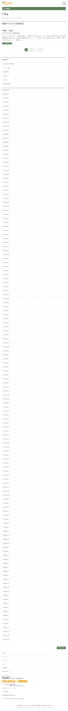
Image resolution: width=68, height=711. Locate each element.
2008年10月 (6, 591)
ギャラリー (5, 660)
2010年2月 (6, 527)
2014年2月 (6, 334)
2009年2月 (6, 575)
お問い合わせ (5, 671)
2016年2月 (6, 238)
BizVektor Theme (34, 707)
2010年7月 (6, 507)
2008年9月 (6, 595)
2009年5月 (6, 563)
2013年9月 (6, 355)
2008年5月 (6, 611)
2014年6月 (6, 318)
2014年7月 (6, 314)
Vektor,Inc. (43, 707)
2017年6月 (6, 186)
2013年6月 (6, 367)
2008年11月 (6, 587)
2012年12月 (6, 391)
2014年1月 (6, 338)
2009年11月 (6, 539)
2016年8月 (6, 214)
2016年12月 (6, 202)
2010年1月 (6, 531)
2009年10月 (6, 543)
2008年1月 (6, 627)
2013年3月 (6, 379)
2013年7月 (6, 363)
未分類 (5, 80)
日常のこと (6, 76)
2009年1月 (6, 579)
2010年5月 (6, 515)
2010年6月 (6, 511)
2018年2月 (6, 158)
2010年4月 (6, 519)
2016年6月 (6, 222)
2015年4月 (6, 278)
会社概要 (4, 667)
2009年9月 (6, 547)
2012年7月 (6, 411)
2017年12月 (6, 166)
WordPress (25, 707)
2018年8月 (6, 134)
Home (3, 653)
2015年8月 (6, 262)
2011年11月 (6, 443)
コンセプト (5, 656)
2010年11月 (6, 491)
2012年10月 (6, 399)
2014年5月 (6, 322)
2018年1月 (6, 162)
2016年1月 (6, 242)
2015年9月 (6, 258)
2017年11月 (6, 170)
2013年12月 (6, 343)
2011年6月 (6, 463)
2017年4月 (6, 190)
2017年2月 (6, 198)
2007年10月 (6, 639)
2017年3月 (6, 194)
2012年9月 (6, 403)
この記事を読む (7, 43)
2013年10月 (6, 351)
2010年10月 (6, 495)
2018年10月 (6, 126)
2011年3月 (6, 475)
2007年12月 (6, 631)
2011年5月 (6, 467)
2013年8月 (6, 358)
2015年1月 (6, 290)
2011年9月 (6, 451)
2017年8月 (6, 178)
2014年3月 (6, 330)
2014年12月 (6, 294)
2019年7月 (6, 102)
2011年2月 (6, 479)
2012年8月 (6, 407)
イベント (4, 664)
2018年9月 (6, 130)
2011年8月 (6, 455)
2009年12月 (6, 535)
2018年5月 (6, 146)
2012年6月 (6, 415)
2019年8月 (6, 98)
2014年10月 (6, 302)
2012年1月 (6, 435)
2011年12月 (6, 439)
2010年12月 (6, 487)
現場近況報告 (16, 33)
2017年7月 (6, 182)
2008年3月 (6, 619)
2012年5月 (6, 419)
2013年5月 (6, 371)
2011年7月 (6, 459)
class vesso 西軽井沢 (8, 64)
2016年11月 (6, 206)
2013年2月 (6, 383)
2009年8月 (6, 551)
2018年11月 (6, 122)
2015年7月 (6, 266)
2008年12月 (6, 583)
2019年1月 (6, 114)
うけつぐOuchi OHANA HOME (31, 705)
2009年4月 (6, 567)
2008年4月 (6, 615)
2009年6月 (6, 559)
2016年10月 (6, 210)
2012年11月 (6, 395)
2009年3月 (6, 571)
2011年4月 (6, 471)
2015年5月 (6, 274)
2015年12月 (6, 246)
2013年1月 (6, 387)
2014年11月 (6, 298)
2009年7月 (6, 555)
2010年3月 (6, 523)
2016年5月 (6, 226)
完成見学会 (6, 72)
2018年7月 (6, 138)
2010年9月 (6, 499)
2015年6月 (6, 270)
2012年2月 (6, 431)
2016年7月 (6, 218)
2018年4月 (6, 150)
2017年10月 (6, 174)
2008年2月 (6, 623)
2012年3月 (6, 427)
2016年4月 (6, 230)
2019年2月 (6, 110)
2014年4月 (6, 326)
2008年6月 (6, 607)
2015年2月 (6, 286)
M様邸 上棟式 (7, 30)
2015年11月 (6, 250)
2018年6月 (6, 142)
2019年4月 (6, 106)
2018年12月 (6, 118)
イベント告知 (6, 68)
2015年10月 (6, 254)
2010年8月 (6, 503)
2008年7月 (6, 603)
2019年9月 (6, 94)
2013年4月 (6, 375)
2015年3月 (6, 282)
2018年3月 (6, 154)
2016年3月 (6, 234)
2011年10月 (6, 447)
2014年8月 (6, 310)
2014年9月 (6, 306)
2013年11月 (6, 347)
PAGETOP (61, 647)
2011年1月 (6, 483)
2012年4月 (6, 423)
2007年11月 (6, 635)
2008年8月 (6, 599)
